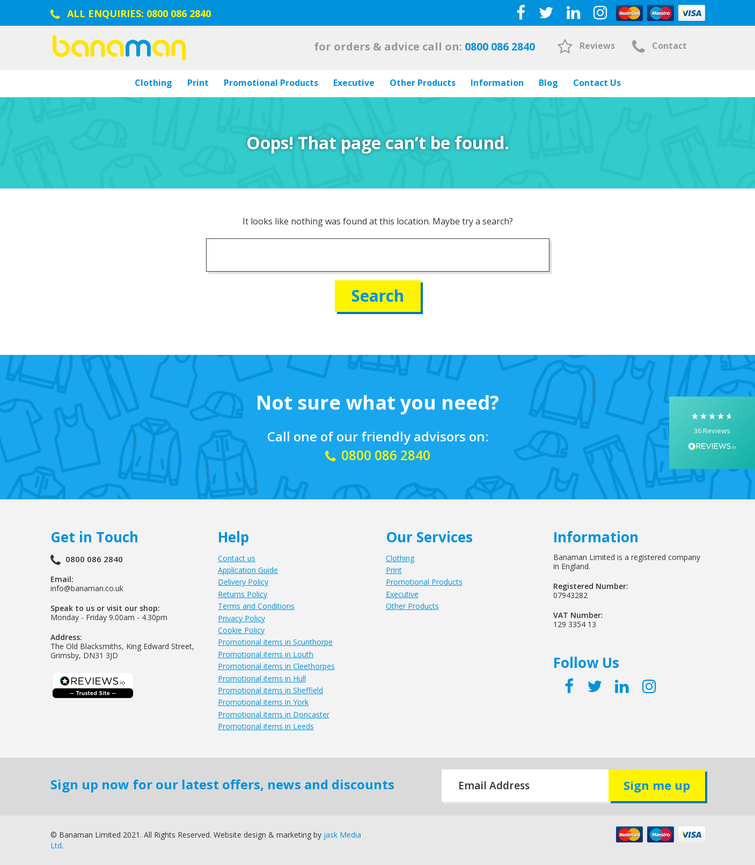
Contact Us (597, 83)
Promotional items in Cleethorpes (276, 666)
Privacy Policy (241, 618)
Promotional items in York (263, 702)
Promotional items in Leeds (266, 726)
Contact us (236, 558)
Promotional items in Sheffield (270, 690)
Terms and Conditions (256, 606)
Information (497, 83)
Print (198, 83)
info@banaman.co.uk (86, 588)
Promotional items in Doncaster (273, 714)
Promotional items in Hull (262, 678)
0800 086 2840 (178, 13)
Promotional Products (271, 83)
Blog (548, 83)
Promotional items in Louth (265, 654)
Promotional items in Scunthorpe (275, 642)
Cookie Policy (241, 630)
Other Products (423, 83)
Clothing (153, 83)
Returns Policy (242, 594)
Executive (354, 83)
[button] (712, 432)
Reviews (586, 46)
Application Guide (248, 570)
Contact (659, 46)
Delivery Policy (243, 582)
